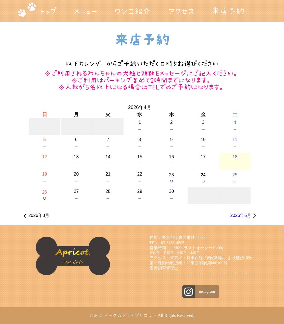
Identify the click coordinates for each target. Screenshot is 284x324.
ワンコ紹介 (132, 11)
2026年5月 (240, 215)
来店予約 (227, 11)
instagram (207, 291)
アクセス (181, 11)
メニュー (86, 11)
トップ (48, 11)
